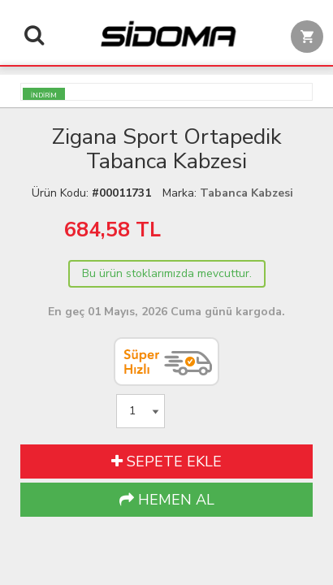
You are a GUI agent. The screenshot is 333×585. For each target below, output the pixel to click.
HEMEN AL (166, 500)
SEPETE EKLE (166, 461)
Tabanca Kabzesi (246, 193)
